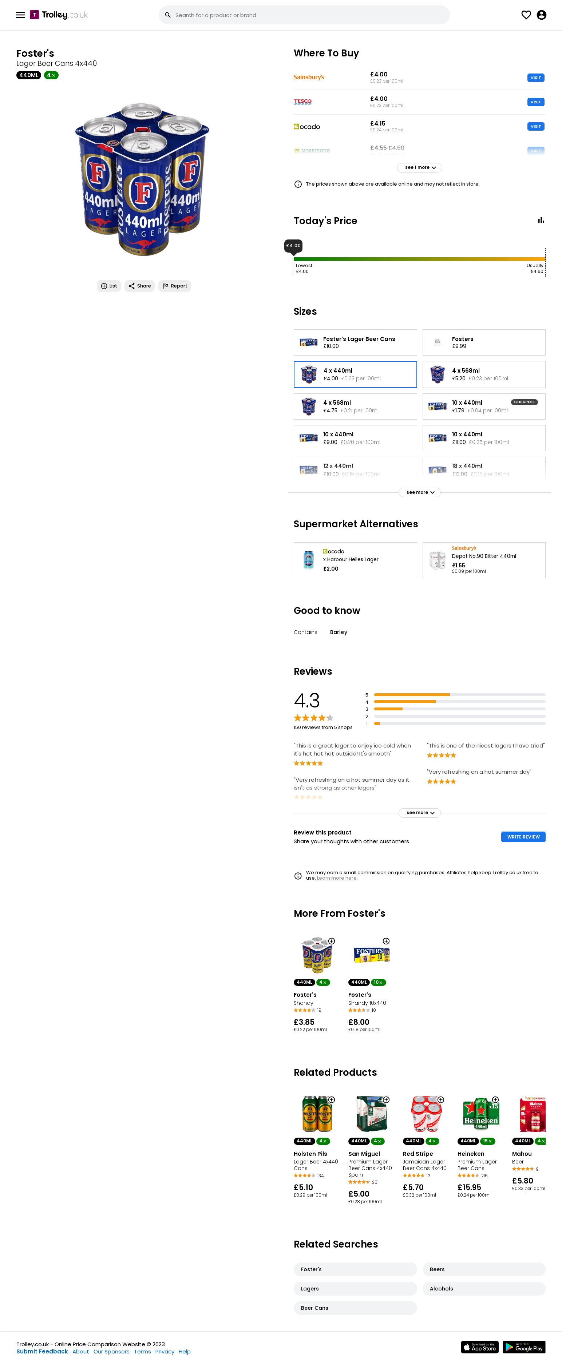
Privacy (164, 1351)
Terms (142, 1351)
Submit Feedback (42, 1351)
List (108, 286)
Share (139, 286)
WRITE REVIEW (523, 837)
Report (174, 286)
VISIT (536, 77)
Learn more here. (337, 878)
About (80, 1351)
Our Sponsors (112, 1351)
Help (185, 1351)
